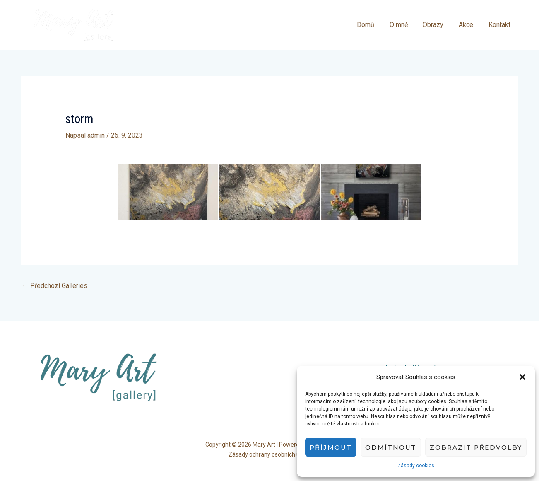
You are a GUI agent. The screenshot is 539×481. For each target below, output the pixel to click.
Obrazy (438, 25)
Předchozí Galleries (54, 286)
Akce (469, 25)
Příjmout (331, 447)
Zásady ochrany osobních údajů (270, 454)
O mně (405, 25)
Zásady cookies (415, 466)
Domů (374, 25)
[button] (522, 377)
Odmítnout (390, 447)
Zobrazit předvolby (476, 447)
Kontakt (500, 25)
